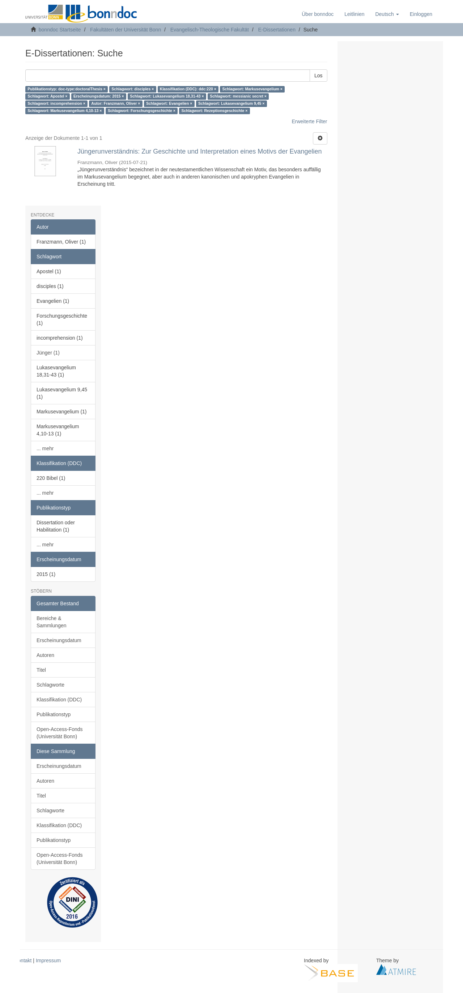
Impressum (48, 960)
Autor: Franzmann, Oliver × (115, 104)
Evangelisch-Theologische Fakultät (209, 30)
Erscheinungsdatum (59, 640)
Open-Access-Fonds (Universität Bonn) (60, 732)
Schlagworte (50, 685)
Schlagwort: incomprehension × (56, 104)
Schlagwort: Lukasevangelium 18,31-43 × (167, 96)
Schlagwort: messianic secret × (238, 96)
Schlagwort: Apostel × (47, 96)
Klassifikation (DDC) (59, 699)
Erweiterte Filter (309, 121)
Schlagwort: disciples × (132, 89)
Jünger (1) (48, 353)
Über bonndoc (318, 14)
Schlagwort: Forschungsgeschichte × (141, 111)
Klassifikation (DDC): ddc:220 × (188, 89)
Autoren (45, 655)
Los (318, 75)
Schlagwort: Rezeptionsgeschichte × (214, 111)
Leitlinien (354, 14)
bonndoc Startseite (60, 30)
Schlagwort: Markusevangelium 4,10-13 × (64, 111)
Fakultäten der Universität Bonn (125, 30)
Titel (41, 670)
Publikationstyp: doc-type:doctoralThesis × (66, 89)
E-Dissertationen (277, 30)
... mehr (45, 448)
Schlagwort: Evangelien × (169, 104)
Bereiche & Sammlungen (52, 621)
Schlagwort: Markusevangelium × (252, 89)
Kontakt (22, 960)
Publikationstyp (54, 714)
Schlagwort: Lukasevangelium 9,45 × (231, 104)
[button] (387, 14)
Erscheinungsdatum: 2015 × (98, 96)
